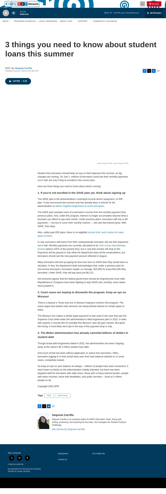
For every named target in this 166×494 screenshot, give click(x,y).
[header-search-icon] (143, 6)
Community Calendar (105, 27)
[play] (6, 18)
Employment (63, 459)
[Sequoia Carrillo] (43, 427)
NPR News (63, 401)
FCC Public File (98, 459)
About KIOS (66, 27)
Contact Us (62, 465)
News (6, 27)
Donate (157, 6)
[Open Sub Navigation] (10, 27)
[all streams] (154, 19)
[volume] (13, 19)
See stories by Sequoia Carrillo (68, 435)
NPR (49, 401)
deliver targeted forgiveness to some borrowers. (80, 212)
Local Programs (48, 27)
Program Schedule (25, 27)
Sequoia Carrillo (23, 74)
